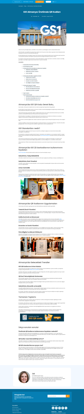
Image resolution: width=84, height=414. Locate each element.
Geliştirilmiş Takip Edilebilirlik (31, 69)
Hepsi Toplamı (26, 93)
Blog (25, 6)
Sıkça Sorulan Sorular (27, 94)
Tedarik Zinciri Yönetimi (30, 77)
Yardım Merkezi (54, 413)
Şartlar (60, 411)
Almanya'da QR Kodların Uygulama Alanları (32, 76)
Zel (38, 16)
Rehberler (54, 411)
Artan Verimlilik (29, 73)
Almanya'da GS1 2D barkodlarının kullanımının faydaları (34, 68)
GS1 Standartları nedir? (28, 66)
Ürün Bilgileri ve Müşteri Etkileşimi (32, 82)
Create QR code (39, 1)
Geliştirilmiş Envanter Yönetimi (32, 71)
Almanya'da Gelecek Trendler (29, 85)
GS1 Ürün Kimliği (15, 410)
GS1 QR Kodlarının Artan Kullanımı (33, 86)
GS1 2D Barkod (15, 407)
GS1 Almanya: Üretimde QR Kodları (35, 6)
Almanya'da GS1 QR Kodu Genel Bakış (31, 64)
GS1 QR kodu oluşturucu (45, 135)
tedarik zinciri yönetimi (34, 269)
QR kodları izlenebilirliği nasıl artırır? (33, 98)
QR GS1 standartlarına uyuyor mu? (33, 99)
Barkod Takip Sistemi (16, 409)
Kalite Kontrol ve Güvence (31, 79)
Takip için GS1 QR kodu (16, 412)
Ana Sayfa (21, 6)
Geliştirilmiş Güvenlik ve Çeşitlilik (32, 90)
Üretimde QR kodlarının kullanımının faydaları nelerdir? (37, 96)
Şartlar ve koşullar (62, 413)
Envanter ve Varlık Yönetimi (31, 81)
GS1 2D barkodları (22, 152)
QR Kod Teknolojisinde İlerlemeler (33, 88)
